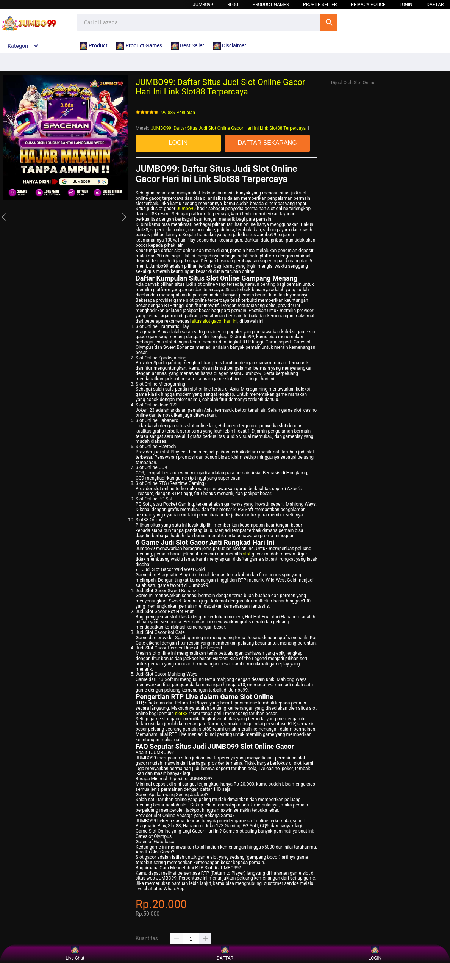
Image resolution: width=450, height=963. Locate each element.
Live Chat (75, 953)
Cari (329, 22)
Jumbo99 (203, 4)
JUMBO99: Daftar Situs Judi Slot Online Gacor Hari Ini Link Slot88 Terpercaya (228, 128)
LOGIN (406, 4)
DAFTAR (435, 4)
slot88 (181, 713)
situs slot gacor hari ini (215, 321)
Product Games (270, 4)
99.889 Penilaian (178, 112)
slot (247, 554)
